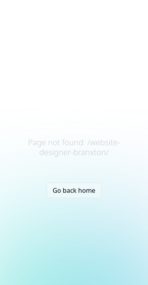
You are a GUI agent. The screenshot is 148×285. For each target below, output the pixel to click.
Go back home (73, 190)
